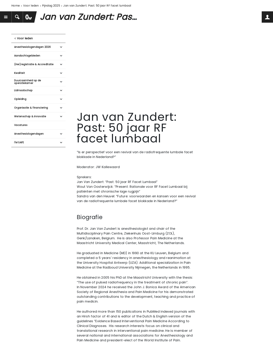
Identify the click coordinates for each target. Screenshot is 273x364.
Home (15, 6)
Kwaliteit (19, 73)
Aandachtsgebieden (27, 55)
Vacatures (20, 125)
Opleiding (20, 99)
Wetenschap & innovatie (30, 116)
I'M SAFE (19, 142)
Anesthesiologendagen (29, 134)
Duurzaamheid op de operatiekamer (27, 82)
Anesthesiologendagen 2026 (32, 47)
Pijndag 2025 (51, 6)
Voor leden (31, 6)
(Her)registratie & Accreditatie (34, 64)
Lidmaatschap (23, 90)
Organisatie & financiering (31, 107)
